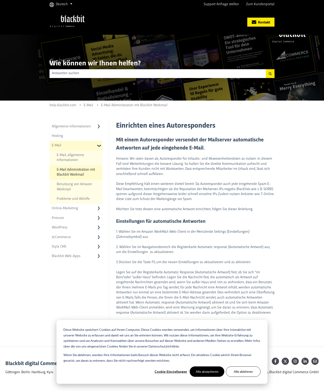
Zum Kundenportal (260, 4)
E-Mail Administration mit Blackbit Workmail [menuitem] (76, 172)
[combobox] (158, 73)
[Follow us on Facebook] (275, 361)
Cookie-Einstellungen (171, 371)
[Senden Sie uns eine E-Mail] (315, 361)
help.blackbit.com (63, 105)
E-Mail (88, 105)
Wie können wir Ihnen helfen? (95, 62)
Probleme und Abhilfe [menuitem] (73, 199)
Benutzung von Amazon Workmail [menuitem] (74, 187)
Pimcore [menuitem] (58, 218)
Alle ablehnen (243, 371)
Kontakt (261, 22)
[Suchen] (270, 73)
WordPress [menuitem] (59, 227)
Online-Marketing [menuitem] (65, 208)
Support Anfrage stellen (221, 4)
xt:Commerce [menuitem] (61, 237)
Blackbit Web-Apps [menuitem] (66, 256)
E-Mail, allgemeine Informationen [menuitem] (70, 158)
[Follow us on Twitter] (285, 361)
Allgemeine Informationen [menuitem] (71, 126)
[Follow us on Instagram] (295, 361)
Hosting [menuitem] (57, 136)
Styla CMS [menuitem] (59, 246)
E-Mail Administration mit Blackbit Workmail (134, 105)
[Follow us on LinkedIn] (305, 361)
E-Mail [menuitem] (56, 145)
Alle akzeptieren (207, 371)
